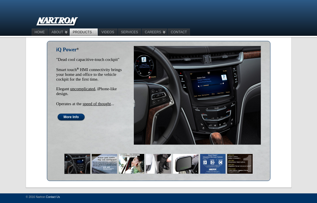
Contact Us (53, 196)
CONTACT (179, 32)
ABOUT (57, 32)
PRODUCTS (82, 32)
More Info (71, 117)
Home (40, 32)
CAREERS (153, 32)
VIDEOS (107, 32)
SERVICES (129, 32)
